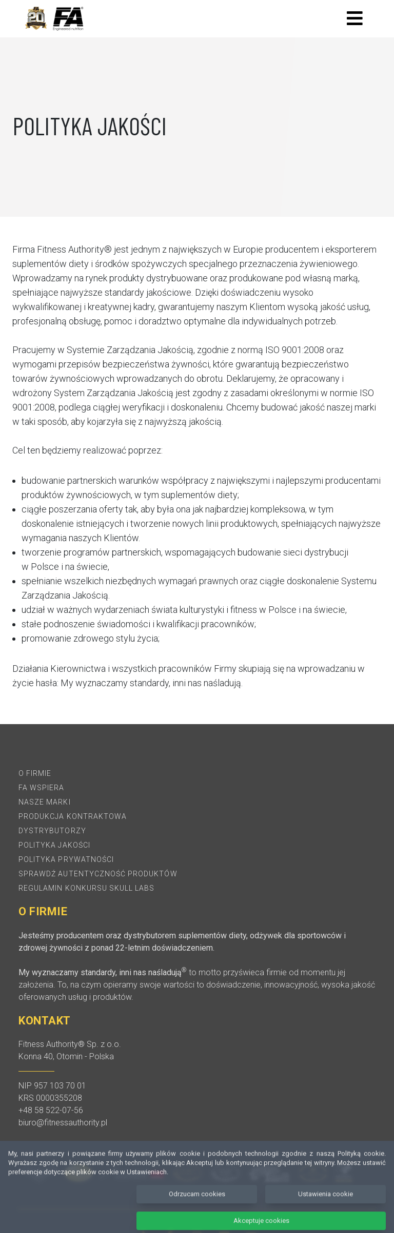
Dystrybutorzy (52, 831)
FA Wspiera (41, 788)
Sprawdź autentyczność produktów (98, 874)
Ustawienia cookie (325, 1205)
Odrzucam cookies (197, 1205)
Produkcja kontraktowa (72, 816)
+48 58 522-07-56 (50, 1110)
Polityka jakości (54, 845)
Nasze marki (44, 802)
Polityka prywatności (66, 859)
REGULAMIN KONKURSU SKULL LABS (86, 888)
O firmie (34, 773)
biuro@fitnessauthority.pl (62, 1122)
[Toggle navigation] (354, 18)
